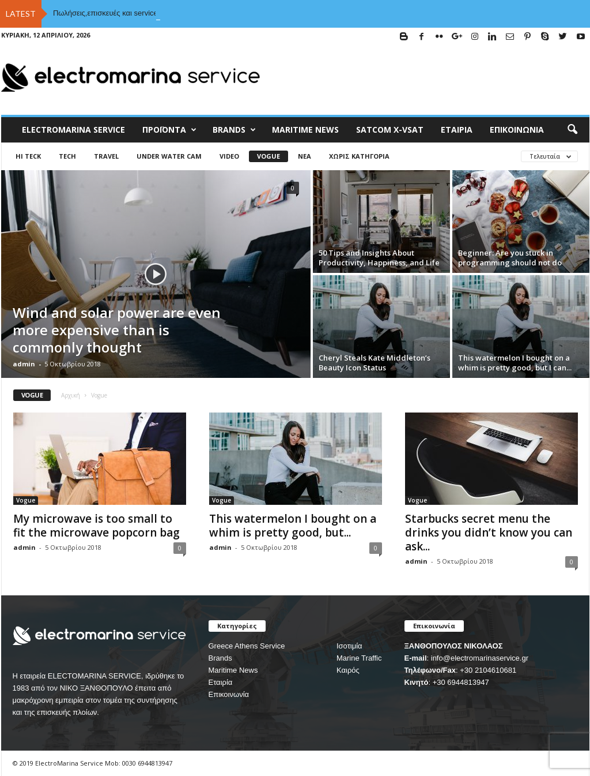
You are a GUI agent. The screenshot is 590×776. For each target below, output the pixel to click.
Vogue (268, 156)
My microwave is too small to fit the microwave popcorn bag (96, 525)
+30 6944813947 (461, 682)
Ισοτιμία (349, 646)
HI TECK (28, 156)
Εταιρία (456, 129)
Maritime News (233, 670)
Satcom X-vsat (389, 129)
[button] (572, 130)
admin (24, 363)
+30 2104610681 (488, 670)
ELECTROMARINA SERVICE (73, 129)
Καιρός (348, 670)
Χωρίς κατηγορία (359, 156)
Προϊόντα (169, 130)
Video (229, 156)
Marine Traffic (359, 658)
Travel (106, 156)
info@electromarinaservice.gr (479, 658)
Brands (220, 658)
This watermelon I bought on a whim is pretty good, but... (292, 525)
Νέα (304, 156)
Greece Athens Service (247, 646)
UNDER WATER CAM (169, 156)
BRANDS (234, 130)
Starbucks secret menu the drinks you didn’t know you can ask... (488, 532)
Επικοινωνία (517, 129)
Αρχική (70, 395)
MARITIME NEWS (305, 129)
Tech (67, 156)
